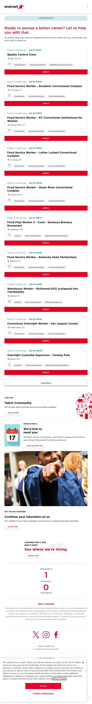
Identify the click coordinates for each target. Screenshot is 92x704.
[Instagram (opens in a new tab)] (46, 634)
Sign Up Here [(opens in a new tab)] (13, 413)
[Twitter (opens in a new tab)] (36, 634)
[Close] (83, 662)
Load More (46, 383)
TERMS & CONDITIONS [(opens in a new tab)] (46, 646)
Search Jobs (33, 556)
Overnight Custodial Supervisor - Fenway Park (38, 355)
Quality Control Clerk (21, 54)
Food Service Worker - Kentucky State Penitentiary (42, 257)
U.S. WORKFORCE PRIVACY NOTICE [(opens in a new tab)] (46, 649)
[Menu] (86, 7)
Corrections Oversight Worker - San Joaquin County (42, 323)
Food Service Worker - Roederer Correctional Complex (44, 86)
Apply (46, 72)
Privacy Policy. (59, 679)
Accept (43, 686)
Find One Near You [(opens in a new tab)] (35, 446)
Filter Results (45, 18)
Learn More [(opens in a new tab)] (13, 526)
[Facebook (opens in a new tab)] (56, 634)
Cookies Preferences (43, 693)
